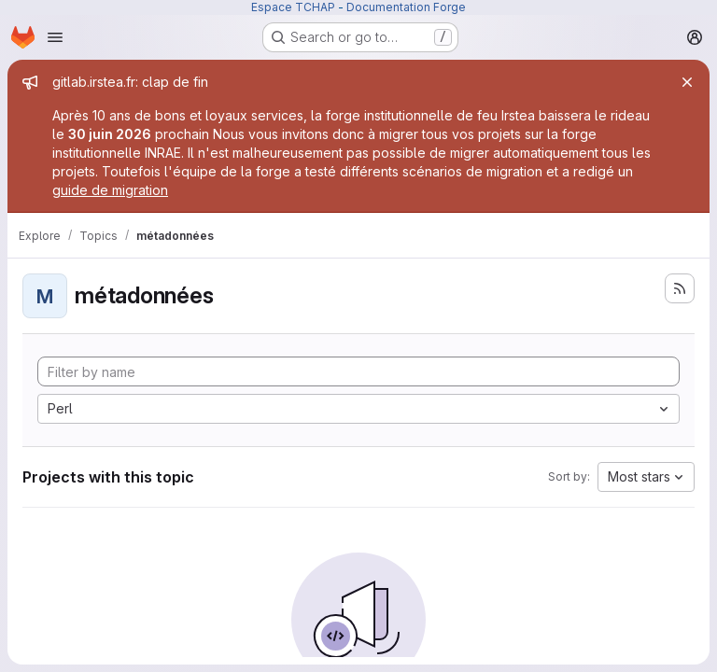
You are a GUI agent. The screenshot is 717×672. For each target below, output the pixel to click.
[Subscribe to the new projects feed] (680, 288)
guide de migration (110, 190)
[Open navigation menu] (55, 37)
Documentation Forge (406, 7)
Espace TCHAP (293, 7)
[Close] (687, 82)
